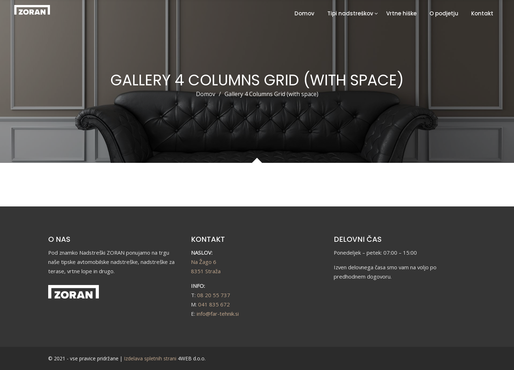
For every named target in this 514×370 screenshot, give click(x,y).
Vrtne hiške (401, 13)
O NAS (59, 239)
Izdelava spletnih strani (150, 358)
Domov (304, 13)
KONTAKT (208, 239)
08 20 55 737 (213, 295)
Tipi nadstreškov (350, 13)
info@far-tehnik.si (218, 313)
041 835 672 (214, 304)
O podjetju (443, 13)
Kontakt (482, 13)
